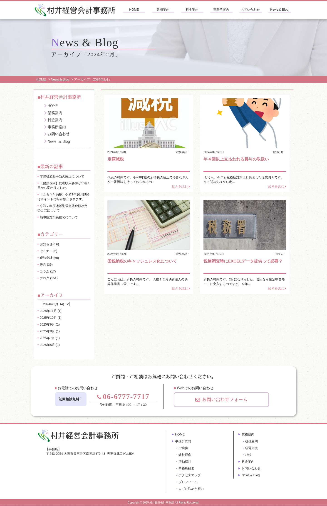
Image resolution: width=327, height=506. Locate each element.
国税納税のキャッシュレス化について (142, 261)
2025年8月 (47, 331)
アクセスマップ (189, 475)
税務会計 (181, 152)
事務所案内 (221, 9)
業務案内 (163, 9)
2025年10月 (48, 317)
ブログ (44, 278)
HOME (134, 9)
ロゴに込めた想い (191, 489)
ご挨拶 (183, 448)
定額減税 (115, 159)
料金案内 (192, 9)
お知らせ (277, 152)
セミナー (46, 251)
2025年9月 (47, 324)
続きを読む (181, 186)
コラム (279, 253)
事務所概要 (186, 468)
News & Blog (279, 9)
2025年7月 (47, 338)
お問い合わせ (250, 9)
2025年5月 (47, 345)
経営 (43, 264)
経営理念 (184, 455)
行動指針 (184, 461)
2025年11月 (48, 311)
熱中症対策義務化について (59, 217)
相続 (248, 455)
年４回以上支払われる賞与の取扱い (236, 159)
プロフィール (188, 482)
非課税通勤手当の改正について (62, 176)
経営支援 (251, 448)
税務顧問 (251, 441)
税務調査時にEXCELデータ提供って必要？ (242, 261)
